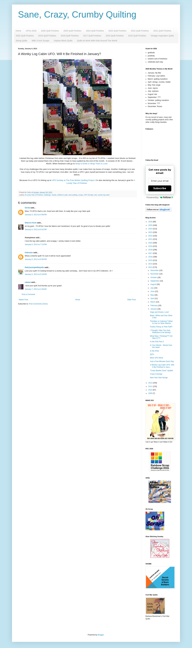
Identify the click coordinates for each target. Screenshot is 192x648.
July (152, 288)
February (154, 305)
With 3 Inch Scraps (40, 40)
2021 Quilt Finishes (162, 31)
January (153, 309)
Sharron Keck (30, 223)
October (153, 277)
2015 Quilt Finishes (137, 35)
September (155, 281)
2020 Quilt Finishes (25, 35)
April (152, 298)
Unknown (29, 253)
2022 (150, 236)
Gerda (27, 208)
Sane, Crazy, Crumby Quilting (77, 14)
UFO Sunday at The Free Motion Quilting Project (73, 180)
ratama (28, 282)
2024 (150, 229)
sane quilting (72, 195)
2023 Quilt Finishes (117, 31)
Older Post (131, 300)
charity (54, 195)
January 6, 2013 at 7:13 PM (36, 244)
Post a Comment (28, 294)
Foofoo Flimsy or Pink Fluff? (161, 327)
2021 (150, 239)
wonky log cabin (104, 195)
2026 (150, 222)
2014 (150, 264)
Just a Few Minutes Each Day (162, 361)
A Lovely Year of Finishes (34, 195)
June (152, 291)
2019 (150, 246)
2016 (150, 257)
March (153, 302)
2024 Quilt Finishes (95, 31)
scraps (80, 195)
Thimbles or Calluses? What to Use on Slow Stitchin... (161, 322)
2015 (150, 260)
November (154, 274)
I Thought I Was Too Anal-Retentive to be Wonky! (160, 331)
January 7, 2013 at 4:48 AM (35, 289)
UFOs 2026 (31, 31)
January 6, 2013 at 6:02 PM (36, 229)
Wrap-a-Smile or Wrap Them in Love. (91, 163)
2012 (150, 383)
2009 (150, 393)
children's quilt (62, 195)
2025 (150, 225)
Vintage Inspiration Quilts (162, 35)
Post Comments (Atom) (38, 304)
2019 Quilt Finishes (47, 35)
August (153, 284)
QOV (152, 354)
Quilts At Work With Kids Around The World (97, 40)
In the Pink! (154, 351)
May (152, 295)
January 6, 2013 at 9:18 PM (36, 274)
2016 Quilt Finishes (115, 35)
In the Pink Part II (157, 342)
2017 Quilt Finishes (92, 35)
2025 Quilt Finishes (72, 31)
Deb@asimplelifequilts (34, 267)
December (154, 270)
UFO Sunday (88, 195)
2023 (150, 232)
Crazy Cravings (156, 374)
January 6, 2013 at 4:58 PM (36, 215)
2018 (150, 250)
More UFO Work (156, 358)
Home (18, 31)
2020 (150, 243)
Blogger (101, 635)
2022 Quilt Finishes (140, 31)
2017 (150, 253)
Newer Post (23, 300)
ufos (95, 195)
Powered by (160, 197)
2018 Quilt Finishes (70, 35)
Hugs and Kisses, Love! (159, 312)
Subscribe (159, 188)
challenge (47, 195)
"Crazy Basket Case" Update (161, 370)
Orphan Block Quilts (63, 40)
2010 (150, 390)
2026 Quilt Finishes (50, 31)
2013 (150, 267)
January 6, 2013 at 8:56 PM (36, 259)
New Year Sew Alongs (159, 378)
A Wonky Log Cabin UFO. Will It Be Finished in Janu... (162, 366)
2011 (150, 386)
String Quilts (21, 40)
